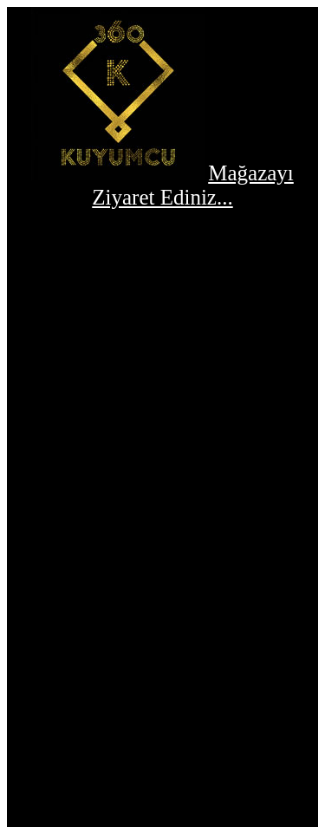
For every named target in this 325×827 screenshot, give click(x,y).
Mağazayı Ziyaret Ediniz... (193, 185)
